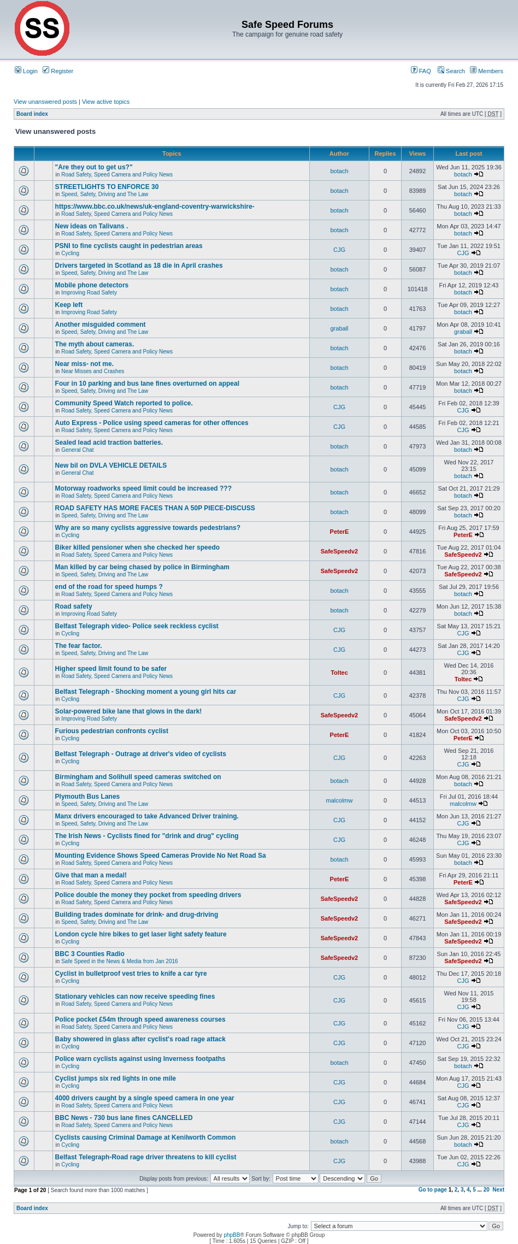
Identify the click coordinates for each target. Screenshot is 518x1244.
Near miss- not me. (84, 364)
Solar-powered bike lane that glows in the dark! (128, 711)
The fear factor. (78, 646)
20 (487, 1190)
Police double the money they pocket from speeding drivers (148, 895)
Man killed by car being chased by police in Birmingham (142, 567)
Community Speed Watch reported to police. (124, 403)
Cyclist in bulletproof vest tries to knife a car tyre (131, 973)
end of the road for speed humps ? (109, 587)
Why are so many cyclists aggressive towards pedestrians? (147, 528)
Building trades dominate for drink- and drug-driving (137, 914)
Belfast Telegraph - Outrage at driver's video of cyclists (140, 754)
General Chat (77, 450)
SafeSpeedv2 (339, 551)
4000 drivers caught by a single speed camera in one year (144, 1098)
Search (451, 71)
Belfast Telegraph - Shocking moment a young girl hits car (146, 691)
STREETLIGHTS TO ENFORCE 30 (107, 187)
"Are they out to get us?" (94, 167)
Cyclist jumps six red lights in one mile (115, 1078)
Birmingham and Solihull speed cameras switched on (138, 777)
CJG (339, 249)
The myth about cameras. (94, 344)
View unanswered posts (45, 101)
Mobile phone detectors (92, 285)
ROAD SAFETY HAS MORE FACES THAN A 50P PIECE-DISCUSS (155, 508)
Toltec (339, 672)
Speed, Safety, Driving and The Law (104, 194)
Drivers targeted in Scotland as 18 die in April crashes (139, 265)
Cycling (70, 253)
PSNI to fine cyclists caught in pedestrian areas (129, 246)
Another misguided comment (100, 324)
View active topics (106, 101)
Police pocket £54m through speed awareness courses (140, 1019)
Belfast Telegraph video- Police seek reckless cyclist (137, 626)
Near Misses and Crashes (92, 371)
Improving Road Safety (89, 293)
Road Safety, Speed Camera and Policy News (117, 175)
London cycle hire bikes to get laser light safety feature (141, 934)
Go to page (433, 1190)
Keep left (69, 305)
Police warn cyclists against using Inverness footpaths (140, 1059)
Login (26, 71)
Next (498, 1190)
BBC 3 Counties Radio (90, 954)
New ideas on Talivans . (91, 226)
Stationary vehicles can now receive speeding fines (135, 996)
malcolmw (339, 800)
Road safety (73, 606)
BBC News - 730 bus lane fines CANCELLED (124, 1118)
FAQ (421, 71)
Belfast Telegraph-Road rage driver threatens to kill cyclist (146, 1157)
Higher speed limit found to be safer (111, 669)
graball (339, 328)
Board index (32, 114)
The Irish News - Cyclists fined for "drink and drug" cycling (147, 836)
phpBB (231, 1235)
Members (486, 71)
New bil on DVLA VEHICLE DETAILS (111, 465)
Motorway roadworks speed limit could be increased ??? (143, 488)
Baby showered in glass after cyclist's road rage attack (140, 1039)
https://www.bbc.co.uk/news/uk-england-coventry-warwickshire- (155, 206)
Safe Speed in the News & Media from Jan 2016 (119, 961)
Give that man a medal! (91, 875)
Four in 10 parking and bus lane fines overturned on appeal (147, 383)
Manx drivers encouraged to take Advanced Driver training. (147, 816)
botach (339, 171)
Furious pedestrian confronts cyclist (111, 731)
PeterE (339, 531)
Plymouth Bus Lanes (87, 796)
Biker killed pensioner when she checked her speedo (137, 547)
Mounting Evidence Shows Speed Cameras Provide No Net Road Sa (160, 855)
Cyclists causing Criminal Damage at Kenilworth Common (145, 1137)
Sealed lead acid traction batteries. (109, 442)
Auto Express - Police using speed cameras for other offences (152, 423)
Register (58, 71)
